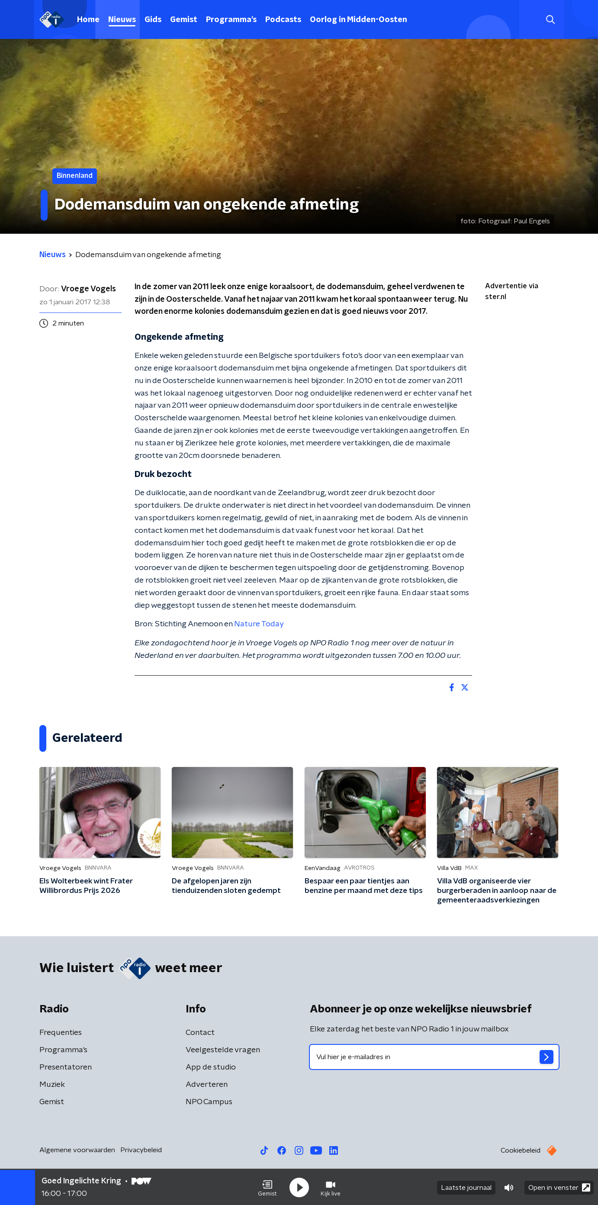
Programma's (231, 20)
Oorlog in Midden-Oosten (358, 20)
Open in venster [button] (559, 1186)
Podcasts (283, 20)
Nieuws (122, 20)
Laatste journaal (466, 1186)
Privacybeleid (141, 1150)
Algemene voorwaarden (77, 1150)
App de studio (211, 1067)
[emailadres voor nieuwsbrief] (434, 1057)
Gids (153, 20)
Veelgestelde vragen (223, 1050)
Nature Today (259, 624)
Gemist (183, 20)
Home (88, 20)
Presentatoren (65, 1067)
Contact (200, 1033)
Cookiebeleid (520, 1150)
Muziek (52, 1085)
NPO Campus (209, 1102)
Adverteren (207, 1085)
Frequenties (60, 1033)
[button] (267, 1187)
